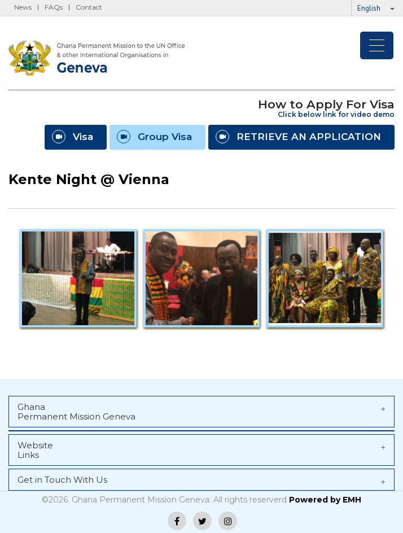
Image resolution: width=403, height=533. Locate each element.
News (23, 7)
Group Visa (154, 136)
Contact (89, 7)
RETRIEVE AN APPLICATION (298, 136)
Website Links (201, 450)
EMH (352, 500)
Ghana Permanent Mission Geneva (201, 411)
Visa (72, 136)
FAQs (54, 7)
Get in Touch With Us (201, 480)
